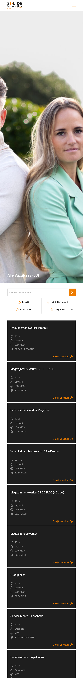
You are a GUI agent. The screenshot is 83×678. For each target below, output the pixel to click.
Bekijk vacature (63, 356)
